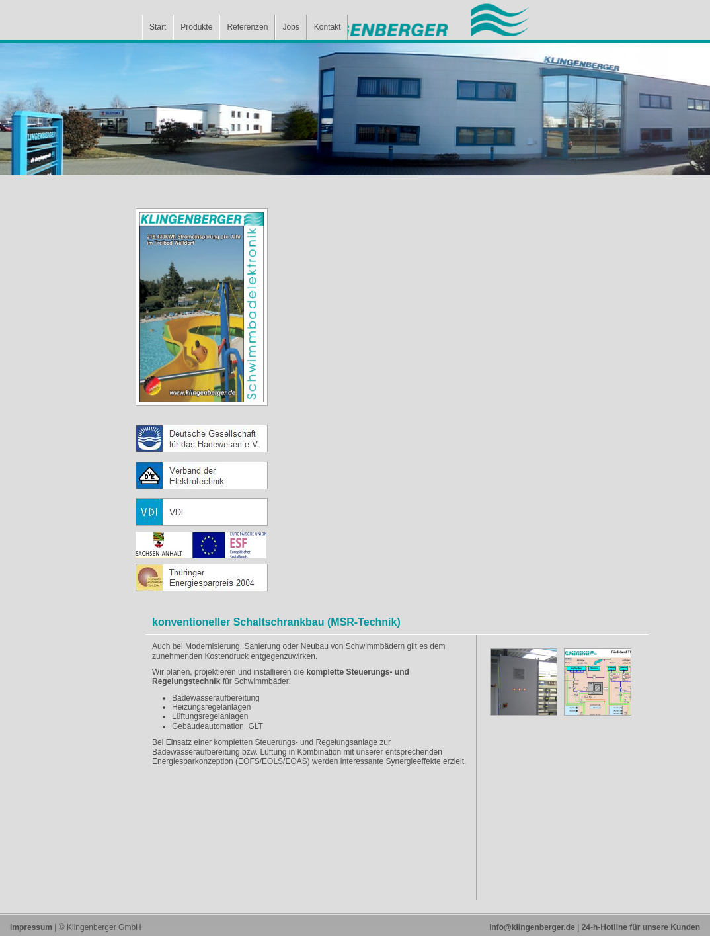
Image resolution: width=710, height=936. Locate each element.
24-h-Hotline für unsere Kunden (641, 927)
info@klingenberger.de (532, 927)
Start (157, 27)
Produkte (196, 27)
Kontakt (327, 27)
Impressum (31, 927)
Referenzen (247, 27)
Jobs (290, 27)
